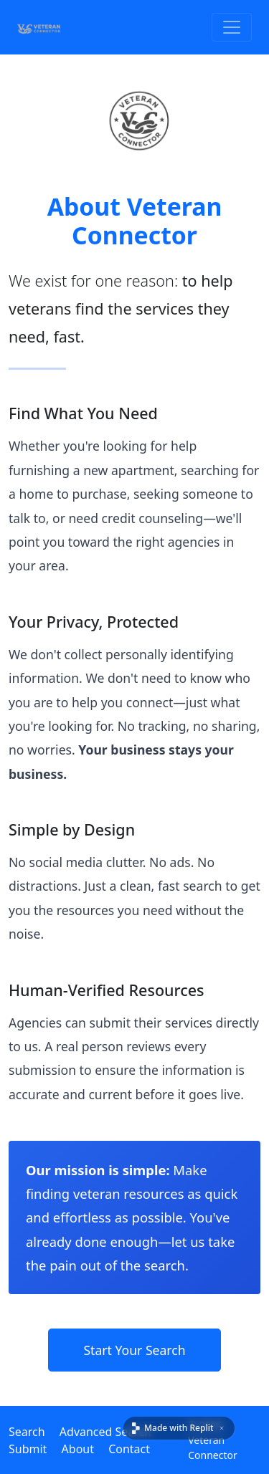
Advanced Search (105, 1432)
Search (27, 1432)
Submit (28, 1449)
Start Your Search (134, 1350)
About (78, 1449)
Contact (129, 1449)
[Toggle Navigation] (232, 27)
